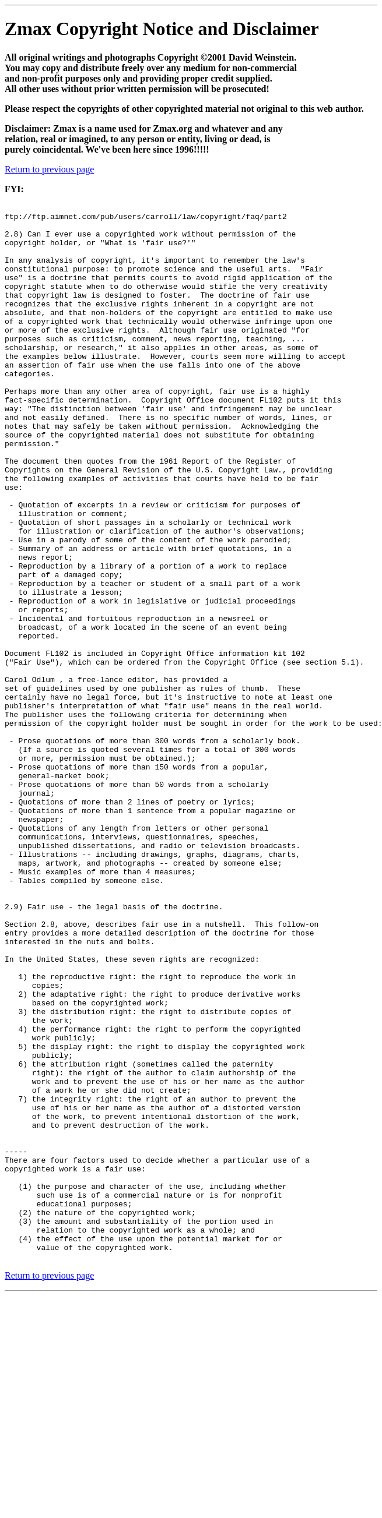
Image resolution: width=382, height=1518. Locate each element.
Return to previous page (49, 169)
